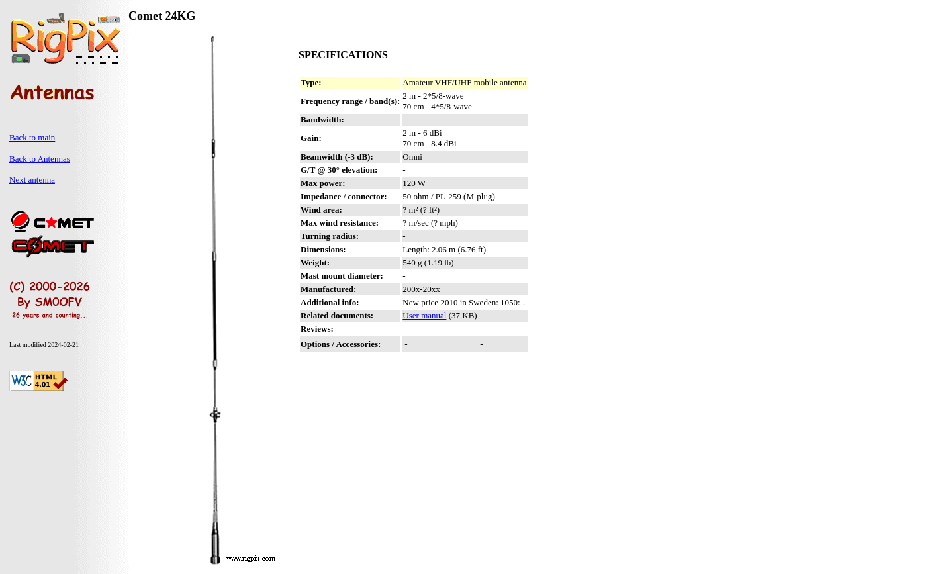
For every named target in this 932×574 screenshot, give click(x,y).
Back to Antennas (39, 159)
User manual (424, 315)
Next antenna (32, 180)
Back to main (32, 137)
